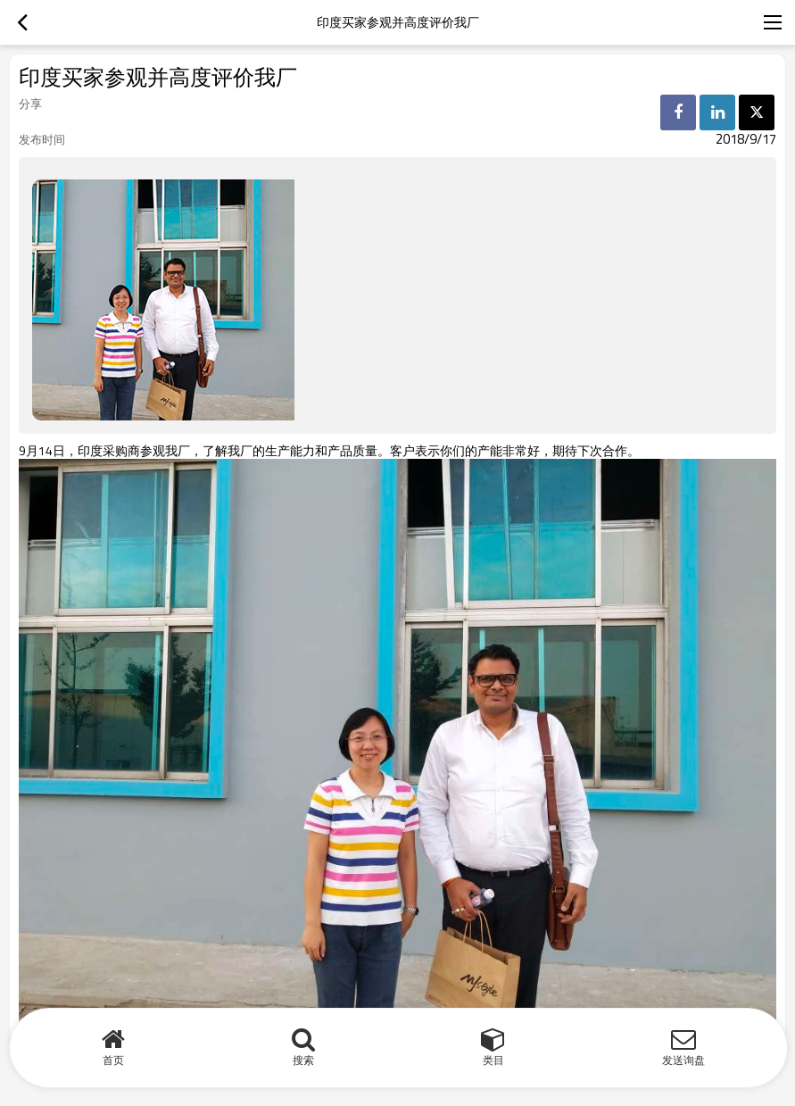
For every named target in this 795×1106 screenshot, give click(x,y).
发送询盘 (683, 1060)
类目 (493, 1060)
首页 (113, 1060)
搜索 (303, 1060)
